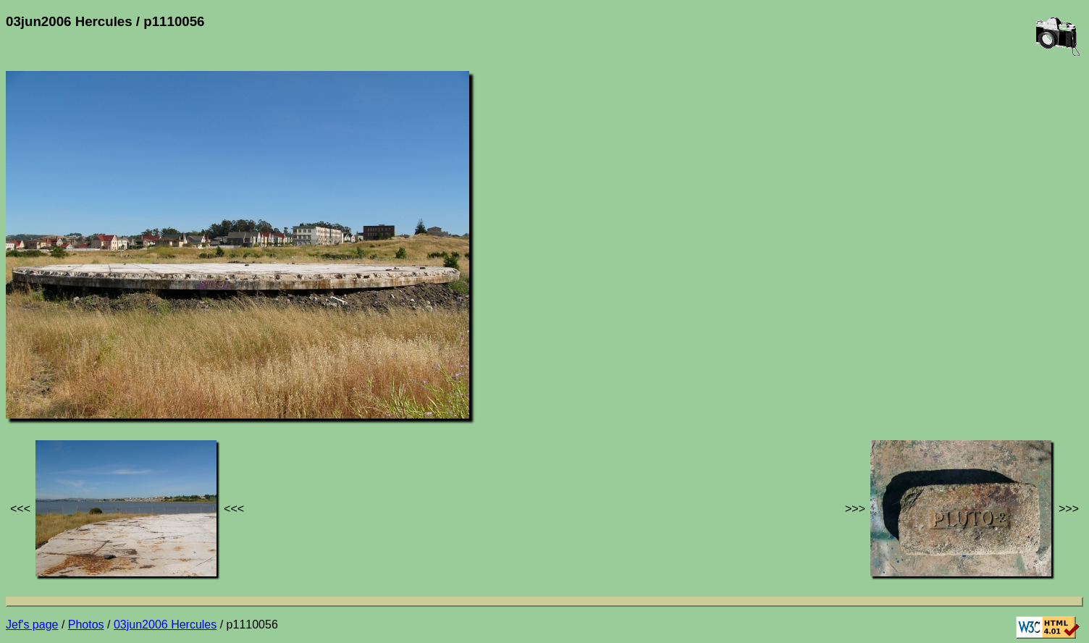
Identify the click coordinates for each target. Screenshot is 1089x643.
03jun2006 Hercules (165, 624)
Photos (86, 624)
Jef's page (32, 624)
